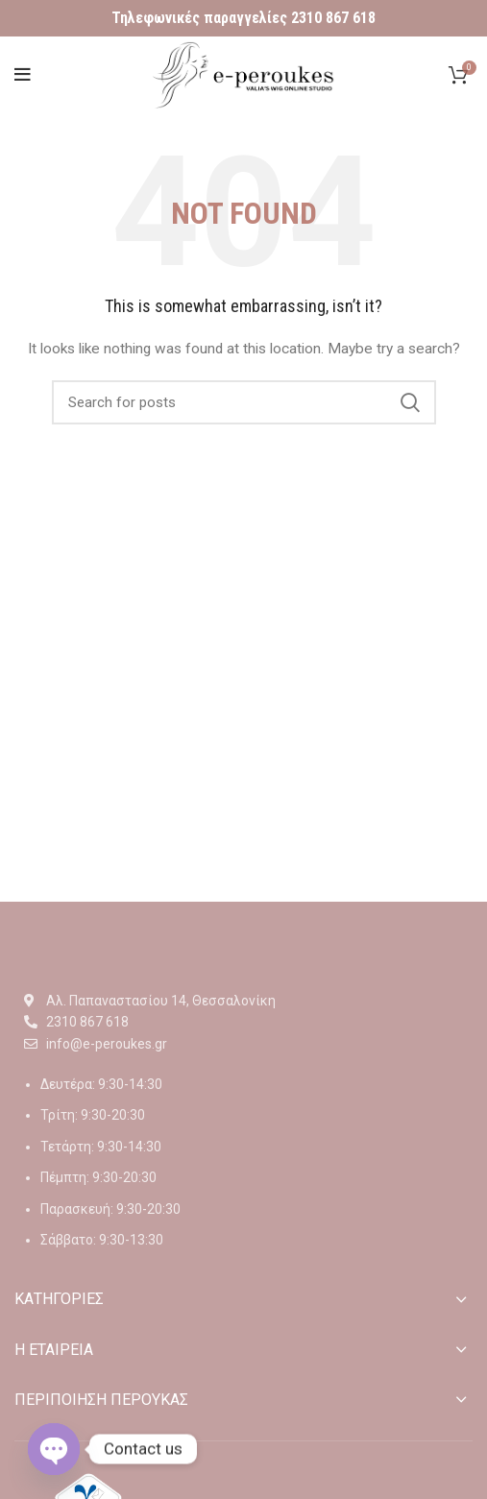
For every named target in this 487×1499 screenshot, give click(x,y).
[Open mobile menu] (22, 75)
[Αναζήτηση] (244, 402)
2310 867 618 (333, 18)
